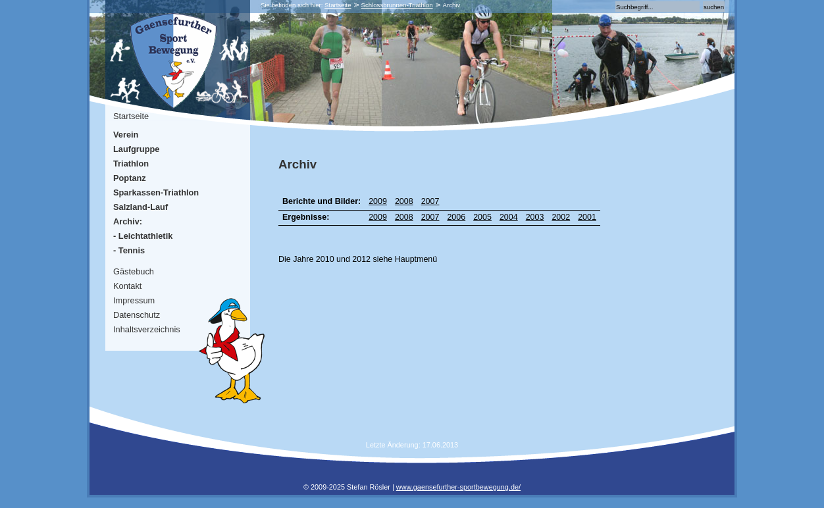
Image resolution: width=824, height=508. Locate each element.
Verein (125, 135)
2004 (509, 217)
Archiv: (127, 221)
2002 (561, 217)
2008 (404, 201)
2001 (587, 217)
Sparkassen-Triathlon (156, 192)
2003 (535, 217)
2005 (482, 217)
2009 (378, 201)
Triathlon (131, 163)
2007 (430, 201)
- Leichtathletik (142, 236)
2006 (456, 217)
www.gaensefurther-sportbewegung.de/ (458, 487)
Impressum (134, 300)
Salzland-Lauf (140, 207)
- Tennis (129, 250)
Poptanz (129, 178)
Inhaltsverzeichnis (146, 329)
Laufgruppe (136, 149)
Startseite (337, 5)
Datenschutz (136, 315)
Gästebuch (133, 271)
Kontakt (127, 286)
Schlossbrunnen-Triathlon (397, 5)
